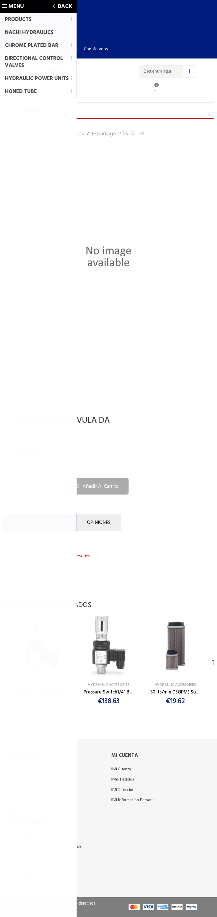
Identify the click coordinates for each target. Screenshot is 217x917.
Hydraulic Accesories (70, 556)
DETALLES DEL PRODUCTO (39, 522)
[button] (22, 28)
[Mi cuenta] (58, 49)
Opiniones (98, 522)
